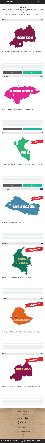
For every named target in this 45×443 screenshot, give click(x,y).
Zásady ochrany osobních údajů (22, 431)
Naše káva (22, 433)
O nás (22, 434)
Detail (12, 72)
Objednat (32, 72)
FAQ (22, 436)
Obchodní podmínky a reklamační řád (22, 430)
